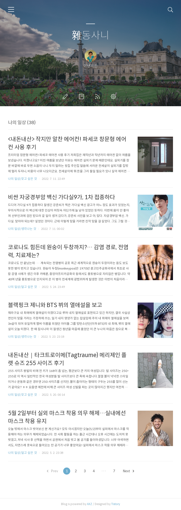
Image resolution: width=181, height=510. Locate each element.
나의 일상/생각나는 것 (22, 229)
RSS (98, 96)
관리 (114, 96)
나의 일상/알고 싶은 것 (22, 287)
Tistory (115, 504)
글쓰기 (66, 96)
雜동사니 (90, 35)
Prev (52, 471)
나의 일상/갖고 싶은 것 (22, 179)
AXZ (89, 504)
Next (128, 471)
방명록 (82, 96)
